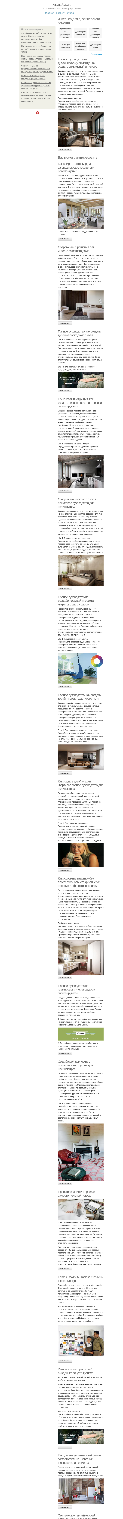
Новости (60, 13)
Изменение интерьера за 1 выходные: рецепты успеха (75, 1371)
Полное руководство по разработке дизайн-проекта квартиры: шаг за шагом (76, 600)
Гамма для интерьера (65, 46)
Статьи (70, 13)
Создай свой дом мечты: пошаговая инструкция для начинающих (75, 1065)
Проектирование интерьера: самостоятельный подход (76, 1193)
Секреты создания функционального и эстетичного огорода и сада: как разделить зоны (37, 69)
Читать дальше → (65, 149)
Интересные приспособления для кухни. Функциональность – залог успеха (36, 49)
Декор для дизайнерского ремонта (80, 46)
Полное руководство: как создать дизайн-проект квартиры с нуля (79, 696)
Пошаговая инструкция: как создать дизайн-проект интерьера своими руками (80, 402)
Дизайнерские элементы (80, 33)
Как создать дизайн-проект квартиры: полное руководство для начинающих (80, 785)
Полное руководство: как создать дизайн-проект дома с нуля (79, 333)
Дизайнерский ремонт (95, 46)
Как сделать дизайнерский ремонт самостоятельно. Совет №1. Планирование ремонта (80, 1458)
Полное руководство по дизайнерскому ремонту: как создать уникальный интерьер (77, 62)
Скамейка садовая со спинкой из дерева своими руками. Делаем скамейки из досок (36, 85)
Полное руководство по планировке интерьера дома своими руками (76, 989)
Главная (49, 13)
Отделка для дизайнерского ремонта (95, 33)
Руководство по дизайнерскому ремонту (65, 33)
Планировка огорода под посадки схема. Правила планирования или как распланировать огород (37, 59)
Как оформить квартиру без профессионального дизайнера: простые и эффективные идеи (79, 882)
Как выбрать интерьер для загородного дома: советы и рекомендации (76, 167)
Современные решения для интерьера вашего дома (76, 249)
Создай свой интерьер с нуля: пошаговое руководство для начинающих (77, 502)
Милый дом (61, 4)
